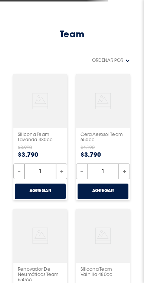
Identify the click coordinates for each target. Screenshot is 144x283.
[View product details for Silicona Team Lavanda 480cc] (40, 137)
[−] (18, 171)
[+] (61, 171)
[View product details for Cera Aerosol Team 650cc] (103, 137)
